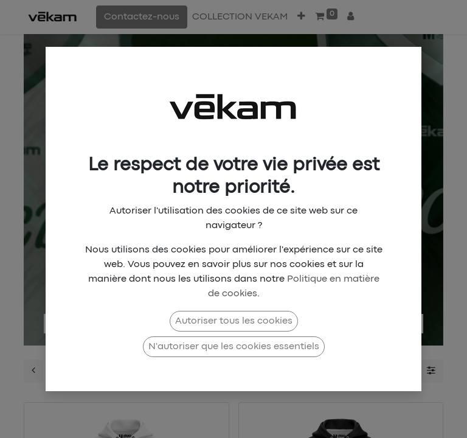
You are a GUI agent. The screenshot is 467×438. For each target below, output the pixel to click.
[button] (301, 17)
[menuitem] (239, 17)
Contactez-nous (141, 17)
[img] (61, 183)
